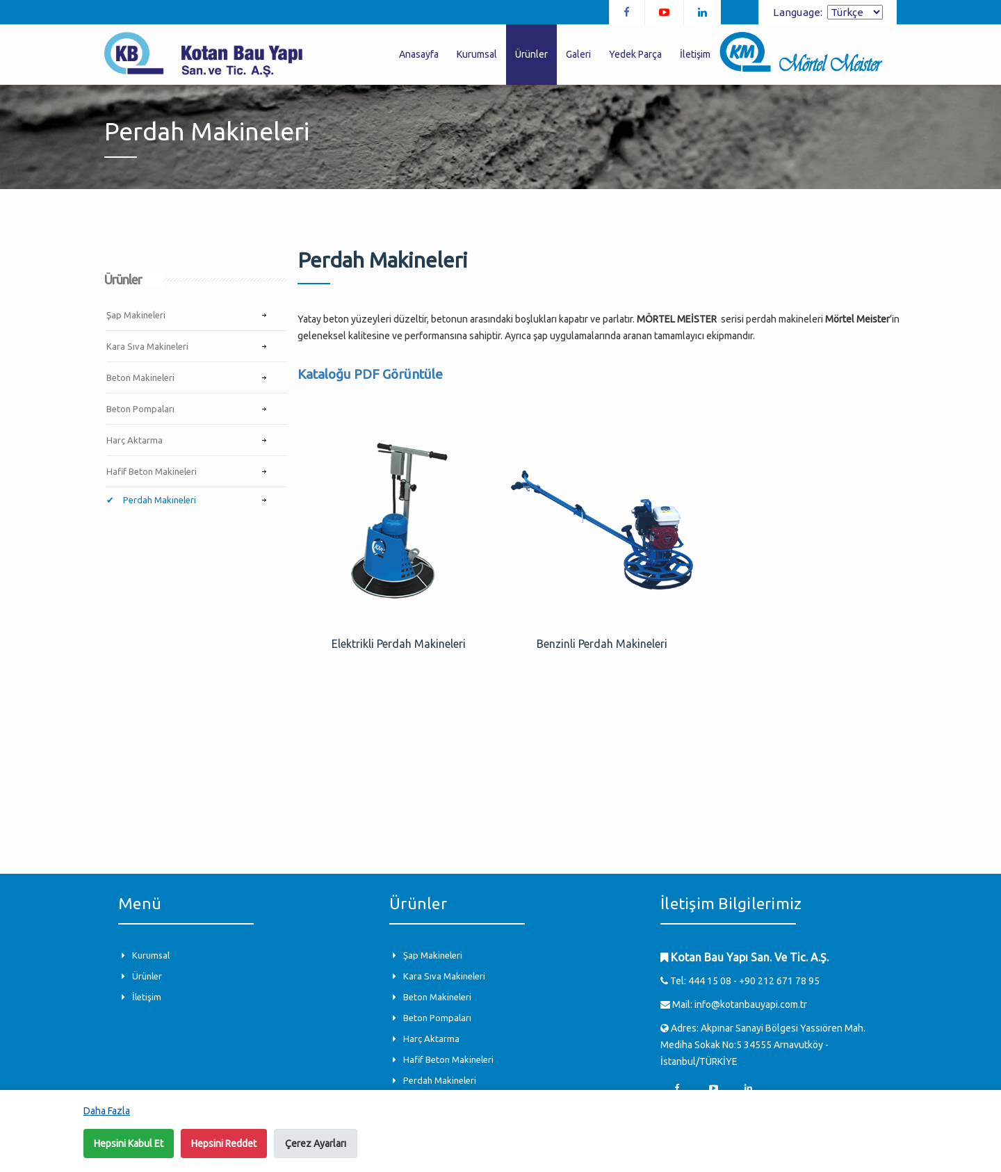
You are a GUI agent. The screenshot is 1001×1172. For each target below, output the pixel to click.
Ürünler (531, 54)
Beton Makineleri (140, 377)
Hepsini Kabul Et (128, 1143)
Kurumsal (477, 54)
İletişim (695, 54)
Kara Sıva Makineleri (147, 346)
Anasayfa (419, 54)
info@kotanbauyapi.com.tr (750, 1004)
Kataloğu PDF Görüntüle (370, 374)
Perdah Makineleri (158, 500)
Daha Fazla (106, 1110)
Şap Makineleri (135, 315)
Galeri (578, 54)
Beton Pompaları (140, 409)
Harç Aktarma (134, 440)
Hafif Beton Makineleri (151, 471)
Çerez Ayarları (315, 1143)
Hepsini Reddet (224, 1143)
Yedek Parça (635, 54)
